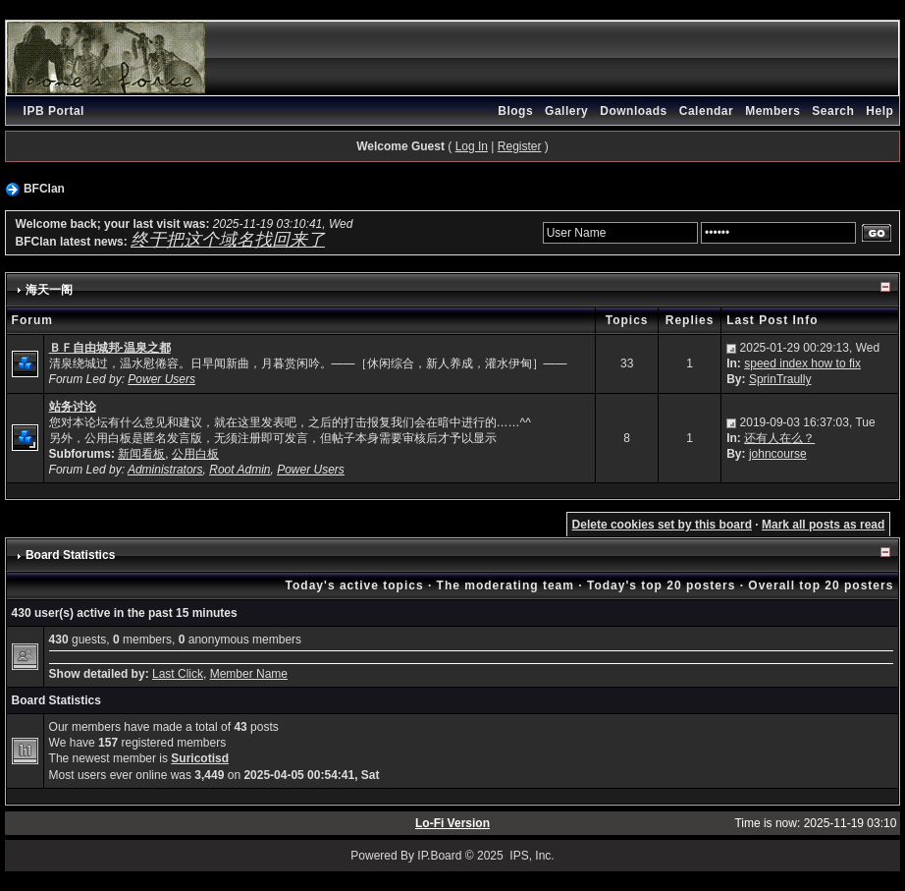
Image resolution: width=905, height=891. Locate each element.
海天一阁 (49, 290)
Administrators (165, 469)
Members (772, 111)
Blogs (515, 111)
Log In (471, 146)
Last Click (177, 674)
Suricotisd (200, 758)
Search (833, 111)
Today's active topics (355, 585)
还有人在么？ (779, 438)
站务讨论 (72, 407)
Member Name (249, 674)
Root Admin (239, 469)
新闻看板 (141, 454)
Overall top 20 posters (820, 585)
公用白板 (195, 454)
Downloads (633, 111)
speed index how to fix (802, 363)
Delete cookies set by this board (662, 524)
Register (520, 146)
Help (879, 111)
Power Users (161, 379)
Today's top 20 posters (661, 585)
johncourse (778, 454)
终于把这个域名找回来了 (228, 240)
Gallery (566, 111)
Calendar (706, 111)
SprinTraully (780, 379)
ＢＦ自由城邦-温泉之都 (110, 348)
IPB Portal (54, 111)
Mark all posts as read (823, 524)
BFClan (44, 188)
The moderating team (505, 585)
